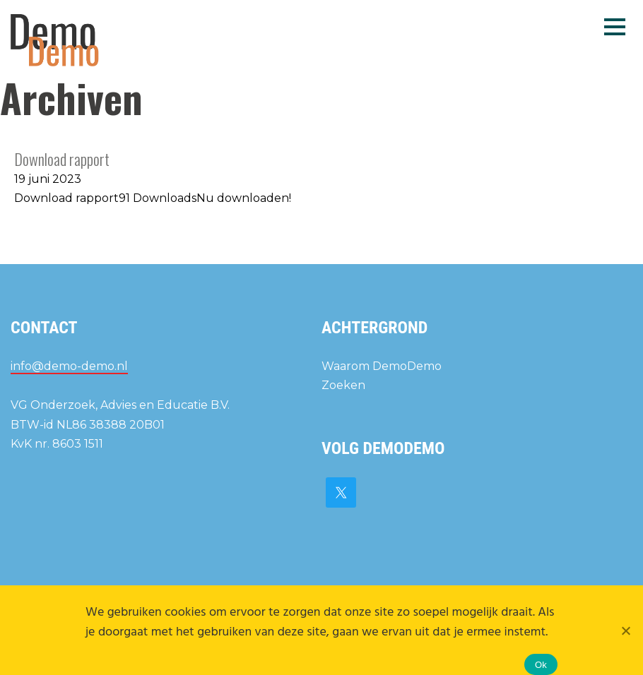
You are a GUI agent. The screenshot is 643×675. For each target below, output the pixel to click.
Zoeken (343, 385)
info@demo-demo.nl (69, 366)
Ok (541, 664)
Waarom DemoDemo (382, 366)
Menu (614, 26)
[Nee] (625, 630)
